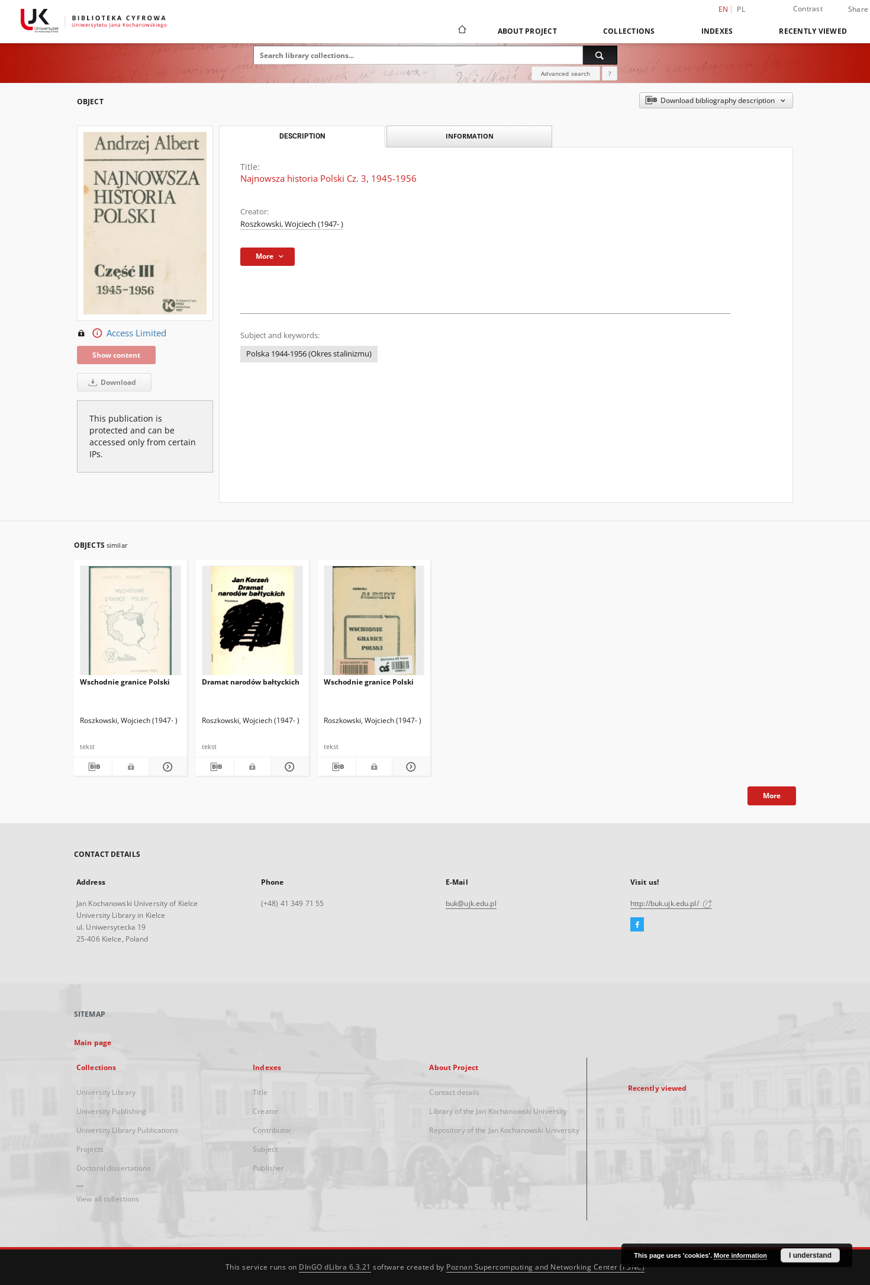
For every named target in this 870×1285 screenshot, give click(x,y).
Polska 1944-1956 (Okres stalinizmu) (309, 354)
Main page (92, 1042)
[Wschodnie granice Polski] (130, 624)
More (772, 796)
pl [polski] (741, 9)
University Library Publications (127, 1130)
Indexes (717, 31)
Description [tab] (302, 136)
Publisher (268, 1168)
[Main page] (461, 31)
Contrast (808, 9)
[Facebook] (637, 925)
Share (858, 9)
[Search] (600, 55)
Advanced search (565, 73)
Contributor (272, 1130)
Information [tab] (470, 135)
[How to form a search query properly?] (609, 73)
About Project (527, 31)
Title (260, 1092)
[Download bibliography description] (93, 767)
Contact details (454, 1092)
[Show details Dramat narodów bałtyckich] (288, 767)
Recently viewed (813, 31)
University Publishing (111, 1111)
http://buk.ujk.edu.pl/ (671, 903)
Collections (629, 31)
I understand (810, 1255)
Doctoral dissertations (113, 1168)
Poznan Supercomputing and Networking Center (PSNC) (545, 1267)
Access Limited (121, 333)
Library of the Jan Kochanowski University (498, 1111)
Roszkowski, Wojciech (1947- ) (291, 224)
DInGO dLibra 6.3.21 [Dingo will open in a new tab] (335, 1267)
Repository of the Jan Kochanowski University (504, 1130)
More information (740, 1255)
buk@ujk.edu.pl (471, 903)
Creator (266, 1111)
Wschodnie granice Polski (125, 682)
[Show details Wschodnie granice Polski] (166, 767)
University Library (106, 1092)
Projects (90, 1149)
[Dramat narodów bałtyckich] (252, 624)
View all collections (107, 1199)
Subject (265, 1149)
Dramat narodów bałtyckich (250, 682)
